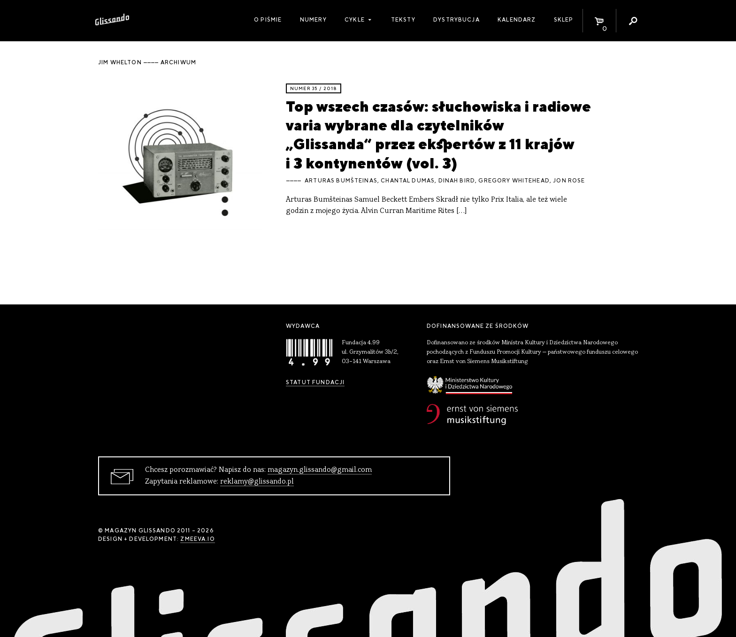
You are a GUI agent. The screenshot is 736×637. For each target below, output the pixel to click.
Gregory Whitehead (514, 180)
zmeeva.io (197, 539)
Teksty (403, 19)
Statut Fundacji (315, 382)
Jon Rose (569, 180)
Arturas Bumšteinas (341, 180)
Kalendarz (517, 19)
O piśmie (268, 19)
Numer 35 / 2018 (313, 88)
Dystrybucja (456, 19)
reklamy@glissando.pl (257, 481)
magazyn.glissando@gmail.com (320, 470)
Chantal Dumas (408, 180)
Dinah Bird (456, 180)
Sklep (564, 19)
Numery (313, 19)
